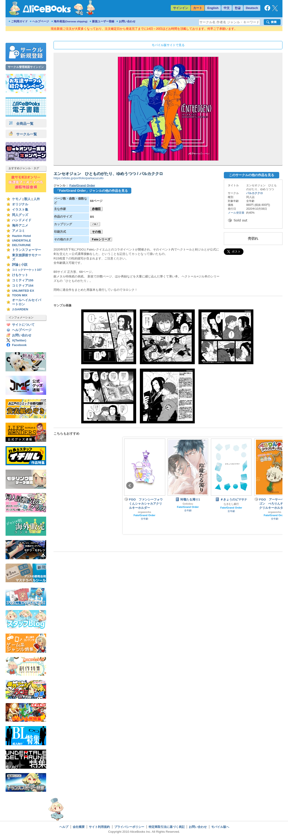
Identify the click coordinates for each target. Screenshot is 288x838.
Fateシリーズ (101, 239)
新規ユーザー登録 (103, 21)
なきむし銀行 (231, 504)
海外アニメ (20, 225)
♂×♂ (95, 224)
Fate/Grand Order (82, 185)
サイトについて (23, 324)
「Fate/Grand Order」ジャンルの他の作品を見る (92, 190)
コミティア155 (22, 280)
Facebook (19, 345)
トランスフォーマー (26, 250)
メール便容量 (236, 212)
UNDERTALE (21, 240)
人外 (36, 199)
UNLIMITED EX (23, 290)
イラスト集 (20, 209)
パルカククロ (254, 193)
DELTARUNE (21, 245)
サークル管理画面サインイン (26, 67)
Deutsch (252, 8)
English (213, 8)
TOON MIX (19, 295)
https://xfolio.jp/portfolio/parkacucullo (79, 178)
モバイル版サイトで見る (168, 45)
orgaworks (144, 512)
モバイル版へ (220, 827)
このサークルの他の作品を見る (251, 175)
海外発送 (70, 21)
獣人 (27, 199)
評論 (15, 264)
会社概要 (79, 827)
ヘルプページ (40, 21)
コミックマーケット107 (27, 269)
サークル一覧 (23, 134)
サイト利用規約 (99, 827)
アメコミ (18, 231)
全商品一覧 (21, 123)
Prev (130, 485)
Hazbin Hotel (21, 236)
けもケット (20, 275)
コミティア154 (22, 285)
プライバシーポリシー (129, 827)
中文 (227, 8)
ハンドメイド (21, 220)
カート (197, 8)
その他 (96, 231)
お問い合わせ (127, 21)
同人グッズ (20, 215)
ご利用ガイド (19, 21)
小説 (24, 264)
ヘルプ (63, 827)
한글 (238, 8)
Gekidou (188, 503)
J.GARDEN (20, 309)
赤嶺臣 (96, 209)
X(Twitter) (19, 340)
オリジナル (20, 204)
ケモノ (17, 199)
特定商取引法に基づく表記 (167, 827)
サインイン (180, 8)
